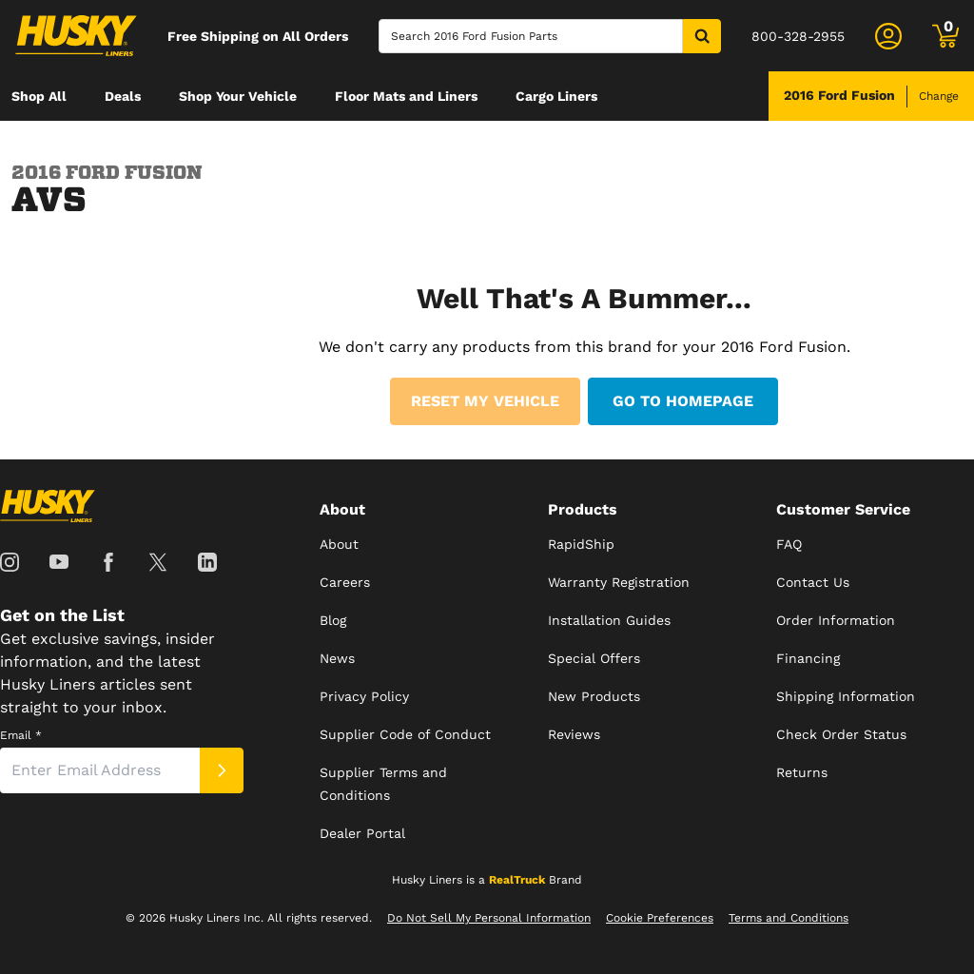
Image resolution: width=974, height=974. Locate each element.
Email (21, 735)
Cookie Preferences (659, 918)
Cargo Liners (556, 96)
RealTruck (517, 879)
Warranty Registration (619, 582)
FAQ (789, 544)
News (337, 658)
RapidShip (581, 544)
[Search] (531, 36)
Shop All (39, 96)
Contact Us (812, 582)
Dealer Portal (362, 833)
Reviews (574, 734)
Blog (333, 620)
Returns (802, 772)
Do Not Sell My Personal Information (489, 918)
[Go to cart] (945, 36)
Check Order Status (841, 734)
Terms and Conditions (788, 918)
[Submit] (222, 770)
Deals (123, 96)
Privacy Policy (364, 696)
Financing (808, 658)
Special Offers (594, 658)
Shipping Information (845, 696)
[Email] (100, 770)
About (339, 544)
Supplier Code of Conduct (405, 734)
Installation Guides (609, 620)
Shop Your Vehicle (238, 96)
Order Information (835, 620)
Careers (345, 582)
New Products (594, 696)
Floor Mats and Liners (406, 96)
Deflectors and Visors (81, 145)
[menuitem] (39, 96)
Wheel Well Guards (252, 145)
